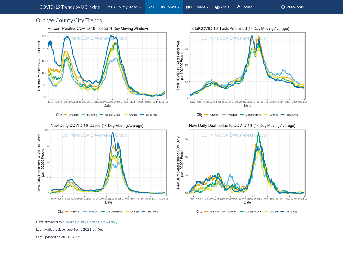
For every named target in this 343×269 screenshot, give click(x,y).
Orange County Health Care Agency (90, 222)
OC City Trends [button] (164, 7)
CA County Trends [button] (124, 7)
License (244, 7)
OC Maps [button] (197, 7)
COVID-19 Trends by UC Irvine (69, 7)
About (222, 7)
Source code (292, 7)
